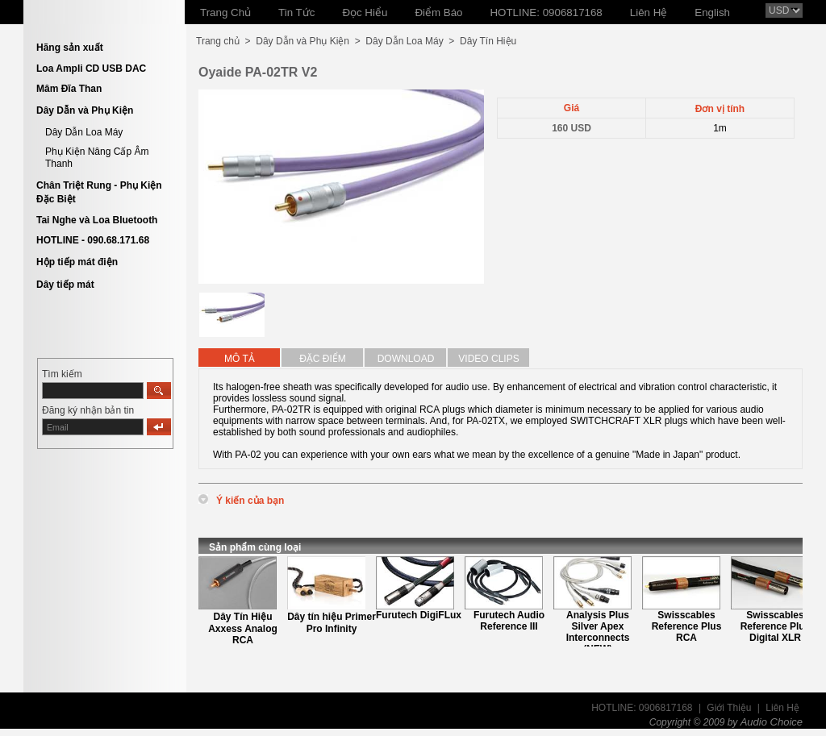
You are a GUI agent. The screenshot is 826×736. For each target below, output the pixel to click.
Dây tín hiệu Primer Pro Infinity (331, 622)
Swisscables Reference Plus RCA (687, 626)
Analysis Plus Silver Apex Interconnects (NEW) (598, 632)
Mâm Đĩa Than (69, 88)
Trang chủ (218, 41)
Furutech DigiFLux (418, 615)
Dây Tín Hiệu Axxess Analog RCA (242, 628)
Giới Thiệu (729, 707)
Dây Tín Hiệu (488, 41)
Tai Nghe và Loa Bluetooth (96, 220)
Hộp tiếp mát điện (77, 262)
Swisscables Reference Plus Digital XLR (775, 626)
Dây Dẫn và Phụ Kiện (84, 110)
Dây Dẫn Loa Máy (84, 132)
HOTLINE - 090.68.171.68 (92, 240)
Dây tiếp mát (65, 284)
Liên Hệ (782, 707)
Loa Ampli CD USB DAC (91, 68)
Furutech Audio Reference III (508, 620)
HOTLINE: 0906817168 (641, 707)
